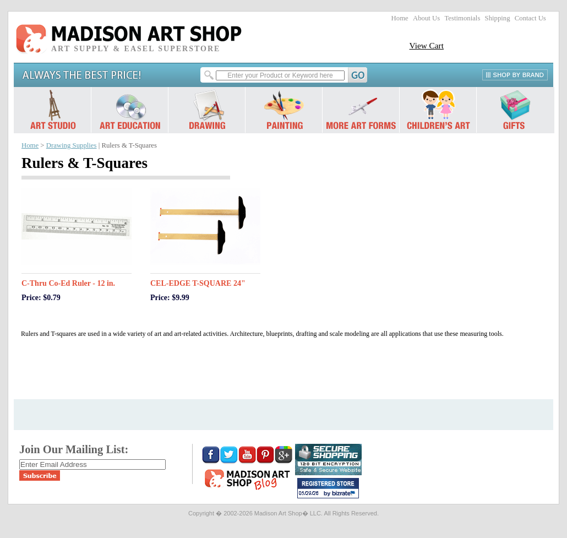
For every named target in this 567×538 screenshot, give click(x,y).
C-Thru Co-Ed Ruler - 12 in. (68, 283)
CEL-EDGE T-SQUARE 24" (198, 283)
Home (399, 18)
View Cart (426, 45)
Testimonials (462, 18)
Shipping (497, 18)
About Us (426, 18)
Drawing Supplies (71, 145)
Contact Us (530, 18)
